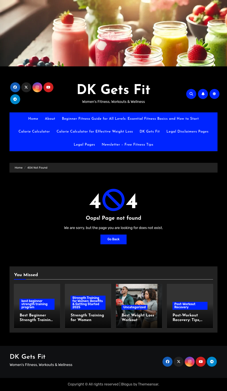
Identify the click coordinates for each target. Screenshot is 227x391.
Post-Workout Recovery (184, 305)
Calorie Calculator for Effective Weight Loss (95, 131)
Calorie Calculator (34, 131)
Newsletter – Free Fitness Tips (127, 144)
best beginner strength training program (34, 304)
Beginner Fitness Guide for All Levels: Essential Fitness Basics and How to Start (130, 119)
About (50, 119)
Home (33, 119)
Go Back (114, 239)
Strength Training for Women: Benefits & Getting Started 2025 (87, 302)
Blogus (126, 384)
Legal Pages (84, 144)
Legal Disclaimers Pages (187, 131)
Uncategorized (134, 307)
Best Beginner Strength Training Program (36, 320)
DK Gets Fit (113, 90)
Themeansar (148, 384)
